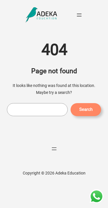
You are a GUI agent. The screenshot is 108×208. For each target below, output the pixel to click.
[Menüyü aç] (79, 15)
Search (85, 109)
